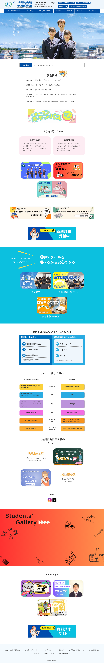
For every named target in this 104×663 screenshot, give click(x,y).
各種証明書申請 (63, 6)
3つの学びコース (49, 650)
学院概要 (69, 11)
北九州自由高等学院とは (14, 11)
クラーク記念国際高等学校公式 (77, 6)
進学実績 (59, 11)
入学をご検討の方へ (45, 11)
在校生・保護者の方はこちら (66, 2)
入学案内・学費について (76, 650)
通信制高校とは (94, 650)
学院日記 (80, 11)
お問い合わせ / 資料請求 (83, 2)
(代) (45, 3)
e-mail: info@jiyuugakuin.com (44, 6)
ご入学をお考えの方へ (32, 650)
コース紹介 (30, 11)
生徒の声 (61, 650)
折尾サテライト (92, 11)
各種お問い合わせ (64, 653)
